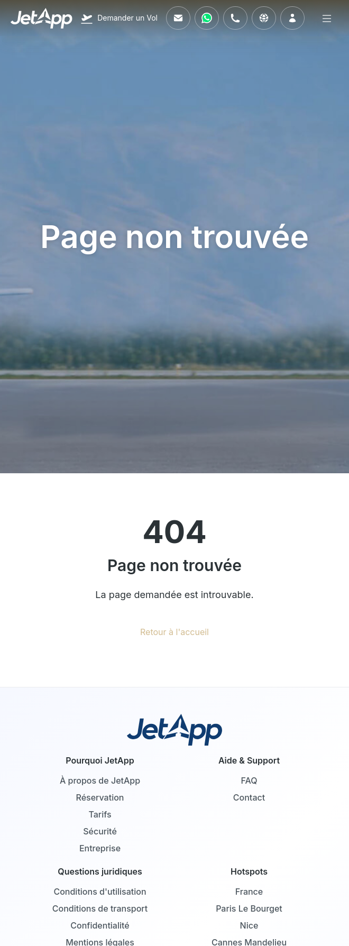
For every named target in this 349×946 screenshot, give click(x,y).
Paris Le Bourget (249, 908)
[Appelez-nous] (235, 18)
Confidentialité (99, 925)
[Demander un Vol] (119, 18)
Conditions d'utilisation (99, 891)
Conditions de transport (100, 908)
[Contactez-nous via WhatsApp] (207, 18)
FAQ (249, 780)
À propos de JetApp (100, 780)
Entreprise (100, 848)
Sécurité (100, 831)
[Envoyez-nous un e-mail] (178, 18)
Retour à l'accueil (174, 632)
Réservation (100, 797)
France (249, 891)
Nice (249, 925)
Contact (249, 797)
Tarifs (99, 814)
